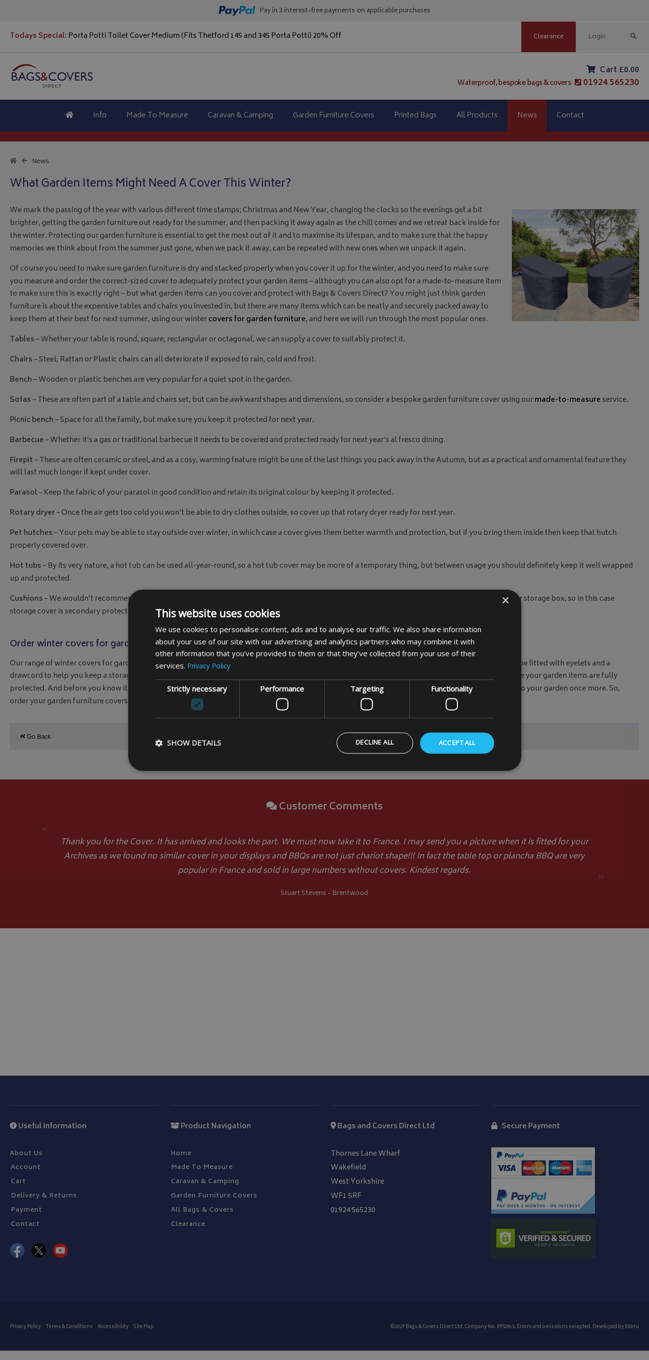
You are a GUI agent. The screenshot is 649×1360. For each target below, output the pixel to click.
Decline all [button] (365, 743)
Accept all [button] (454, 743)
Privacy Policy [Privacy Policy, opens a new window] (210, 665)
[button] (188, 743)
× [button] (505, 600)
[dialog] (324, 680)
